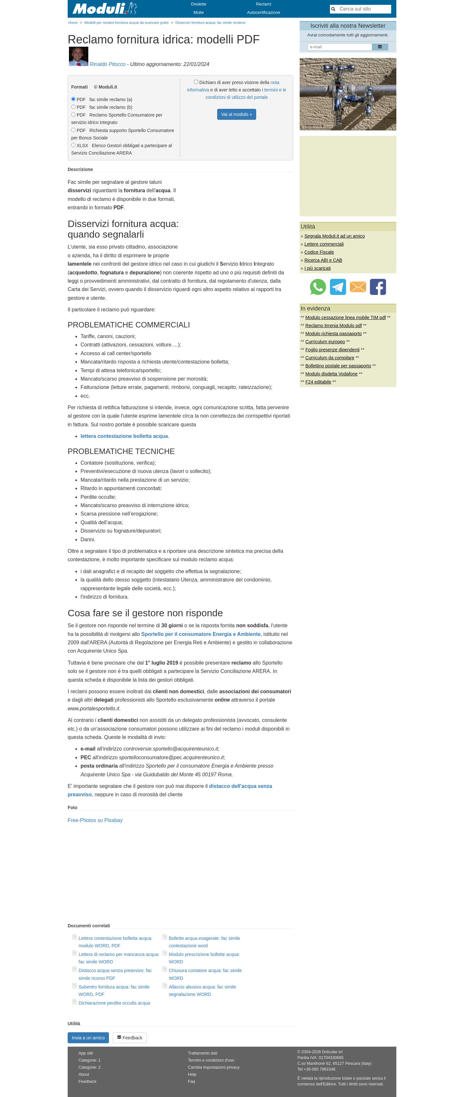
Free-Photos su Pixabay (95, 820)
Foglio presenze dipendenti (332, 349)
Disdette (199, 4)
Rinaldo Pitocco (107, 64)
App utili (86, 1053)
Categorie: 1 (90, 1060)
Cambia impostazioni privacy (213, 1067)
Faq (191, 1081)
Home (73, 22)
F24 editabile (318, 381)
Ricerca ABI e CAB (323, 260)
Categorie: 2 (90, 1067)
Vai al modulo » (236, 114)
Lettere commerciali (324, 244)
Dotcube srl (332, 1052)
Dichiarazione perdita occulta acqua (114, 1003)
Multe (199, 12)
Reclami (263, 4)
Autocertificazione (263, 12)
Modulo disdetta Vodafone (331, 373)
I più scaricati (317, 268)
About (84, 1074)
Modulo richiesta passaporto (333, 333)
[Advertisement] (239, 212)
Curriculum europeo (325, 341)
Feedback (129, 1037)
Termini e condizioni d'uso (211, 1060)
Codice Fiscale (319, 252)
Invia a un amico (88, 1037)
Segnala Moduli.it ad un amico (334, 236)
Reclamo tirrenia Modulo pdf (333, 325)
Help (192, 1074)
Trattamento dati (202, 1053)
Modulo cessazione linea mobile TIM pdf (345, 317)
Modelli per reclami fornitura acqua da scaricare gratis (126, 22)
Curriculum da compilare (329, 357)
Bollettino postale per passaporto (338, 365)
